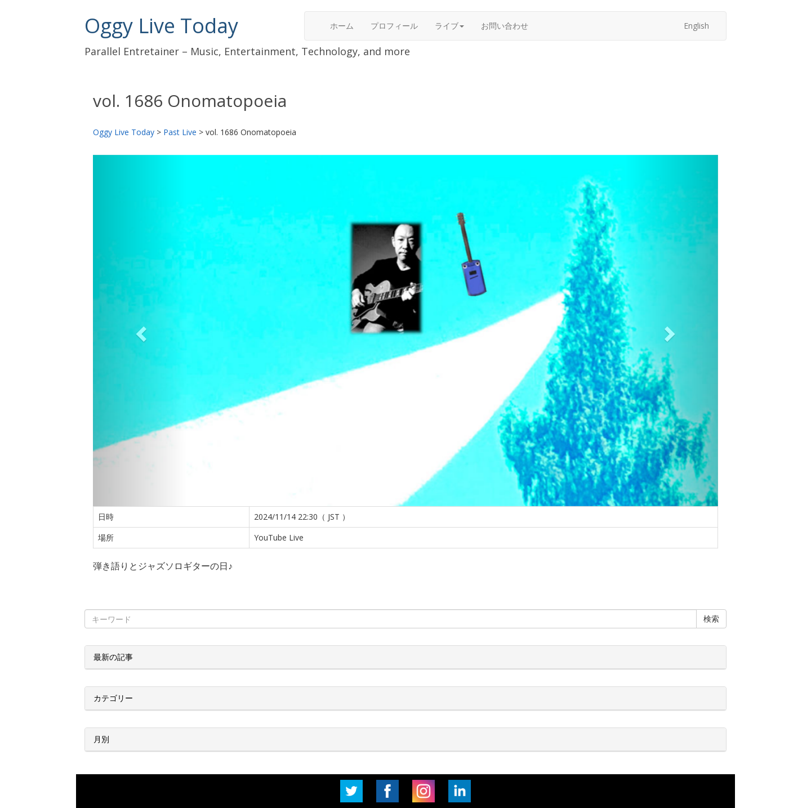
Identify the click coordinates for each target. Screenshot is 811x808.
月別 (101, 739)
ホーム (342, 25)
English (696, 25)
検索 (711, 618)
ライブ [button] (449, 25)
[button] (140, 330)
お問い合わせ (504, 25)
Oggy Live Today (161, 25)
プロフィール (394, 25)
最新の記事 (113, 656)
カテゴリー (113, 698)
